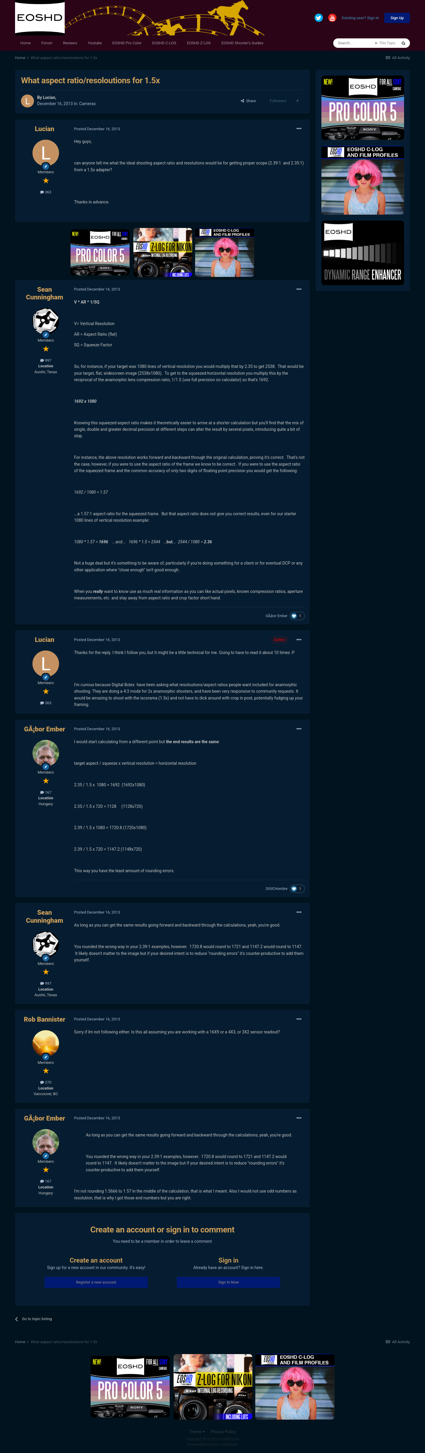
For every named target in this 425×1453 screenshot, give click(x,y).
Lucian (49, 97)
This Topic (387, 43)
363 (45, 192)
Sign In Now (228, 1282)
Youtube (95, 43)
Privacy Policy (223, 1431)
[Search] (354, 43)
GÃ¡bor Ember (276, 616)
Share (248, 101)
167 (45, 792)
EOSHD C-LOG (164, 43)
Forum (46, 43)
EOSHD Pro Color (127, 43)
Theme (197, 1431)
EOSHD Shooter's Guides (242, 43)
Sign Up (397, 18)
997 (45, 360)
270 (45, 1082)
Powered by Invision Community (212, 1444)
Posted (97, 129)
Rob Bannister (45, 1019)
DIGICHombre (276, 889)
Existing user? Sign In (360, 18)
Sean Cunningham (44, 293)
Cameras (87, 103)
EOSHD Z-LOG (199, 43)
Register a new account (96, 1282)
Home (25, 43)
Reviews (70, 43)
